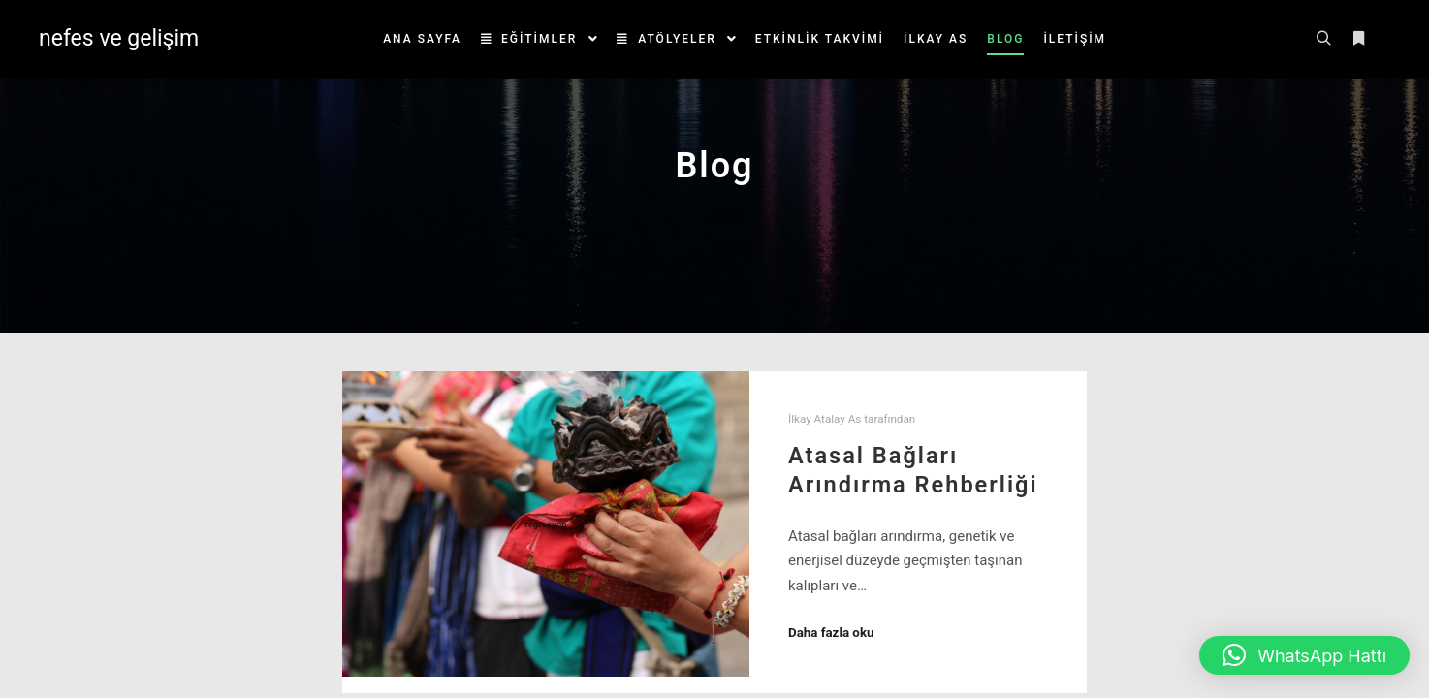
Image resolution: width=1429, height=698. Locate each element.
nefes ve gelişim (119, 38)
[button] (1304, 655)
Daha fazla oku (830, 632)
